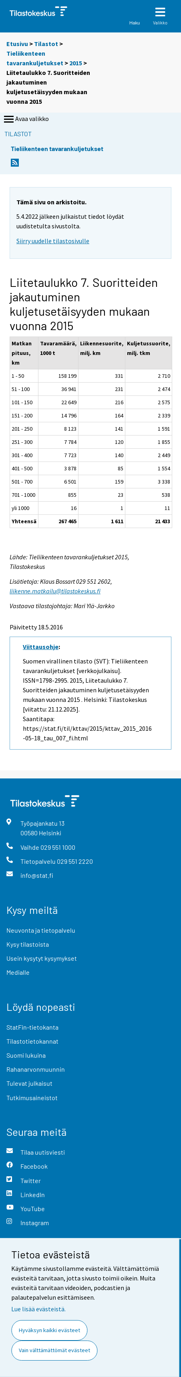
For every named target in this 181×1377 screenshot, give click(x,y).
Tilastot (46, 44)
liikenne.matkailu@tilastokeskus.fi (55, 591)
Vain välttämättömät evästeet (54, 1350)
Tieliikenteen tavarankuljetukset (57, 148)
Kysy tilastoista (27, 944)
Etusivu (17, 44)
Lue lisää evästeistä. (38, 1309)
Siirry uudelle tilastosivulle (52, 241)
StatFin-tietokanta (32, 1027)
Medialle (18, 972)
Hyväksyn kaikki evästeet (49, 1330)
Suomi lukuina (26, 1055)
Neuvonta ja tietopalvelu (40, 930)
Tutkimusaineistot (32, 1097)
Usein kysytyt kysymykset (41, 958)
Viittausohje (40, 647)
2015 (75, 63)
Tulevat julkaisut (29, 1083)
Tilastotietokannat (32, 1041)
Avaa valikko (25, 119)
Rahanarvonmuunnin (35, 1069)
